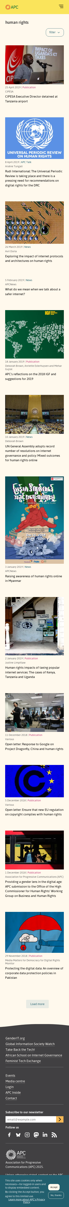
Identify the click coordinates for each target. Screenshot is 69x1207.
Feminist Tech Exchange (23, 1061)
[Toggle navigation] (61, 6)
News (27, 246)
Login (10, 1087)
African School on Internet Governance (34, 1055)
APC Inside (13, 1092)
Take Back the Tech (20, 1049)
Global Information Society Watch (30, 1044)
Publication (29, 87)
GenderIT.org (15, 1038)
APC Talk (26, 162)
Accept (53, 1188)
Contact (11, 1098)
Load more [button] (37, 1004)
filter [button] (52, 32)
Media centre (15, 1081)
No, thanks (56, 1196)
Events (10, 1075)
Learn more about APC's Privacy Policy (26, 1202)
